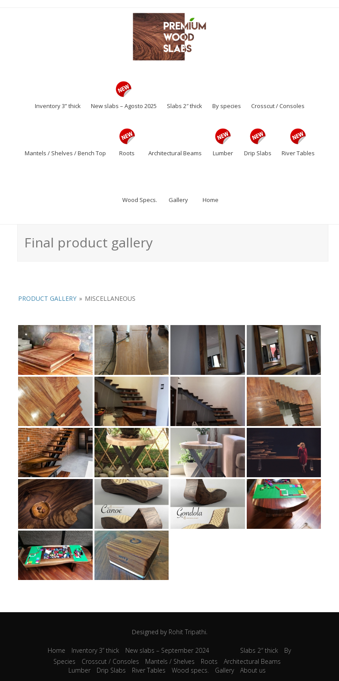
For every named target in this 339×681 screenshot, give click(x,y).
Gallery (224, 670)
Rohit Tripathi (187, 632)
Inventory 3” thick (95, 650)
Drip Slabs (111, 670)
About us (253, 670)
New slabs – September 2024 (167, 650)
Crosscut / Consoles (110, 661)
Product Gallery (47, 298)
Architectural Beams (252, 661)
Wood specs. (190, 670)
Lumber (79, 670)
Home (56, 650)
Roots (209, 661)
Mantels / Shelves (170, 661)
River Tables (149, 670)
